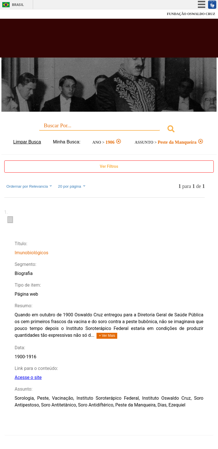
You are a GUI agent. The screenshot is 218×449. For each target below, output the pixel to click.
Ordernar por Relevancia (30, 186)
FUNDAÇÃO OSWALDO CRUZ (191, 14)
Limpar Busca (27, 141)
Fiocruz (17, 14)
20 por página (72, 186)
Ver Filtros (109, 166)
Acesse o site (28, 377)
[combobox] (109, 130)
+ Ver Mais (107, 336)
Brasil (18, 4)
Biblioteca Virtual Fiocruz (95, 40)
